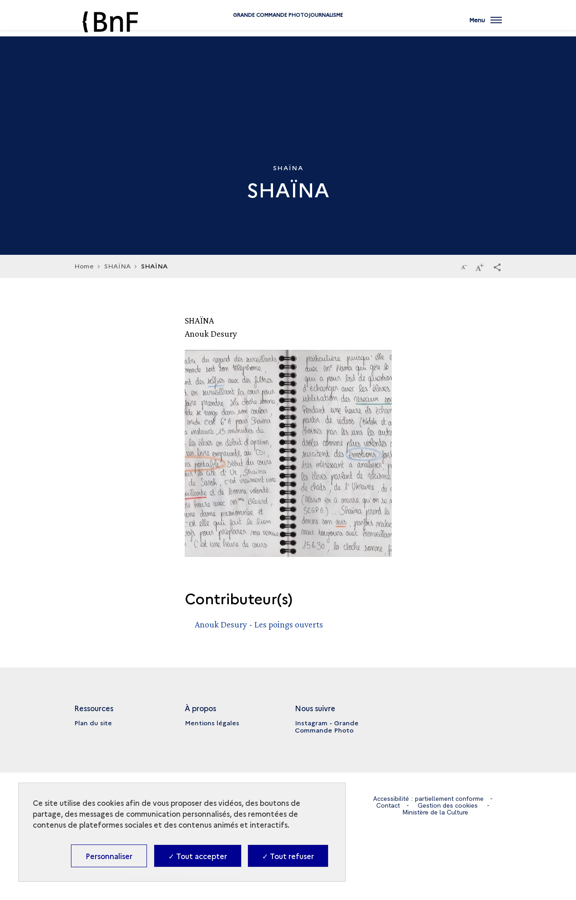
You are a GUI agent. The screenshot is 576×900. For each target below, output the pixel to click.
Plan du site (93, 722)
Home (84, 265)
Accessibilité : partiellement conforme (428, 798)
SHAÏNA (117, 265)
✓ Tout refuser (288, 856)
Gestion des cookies (448, 805)
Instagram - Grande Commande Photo (327, 726)
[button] (497, 267)
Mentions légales (212, 722)
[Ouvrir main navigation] (485, 25)
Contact (388, 805)
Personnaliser (109, 856)
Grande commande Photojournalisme (288, 28)
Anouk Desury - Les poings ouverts (259, 624)
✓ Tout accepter (197, 856)
